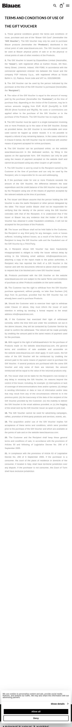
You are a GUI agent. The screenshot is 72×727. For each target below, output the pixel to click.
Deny (36, 718)
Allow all (36, 711)
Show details (58, 704)
